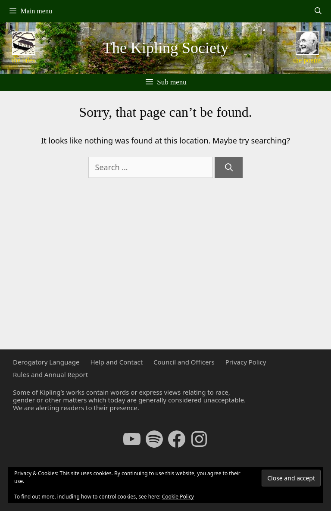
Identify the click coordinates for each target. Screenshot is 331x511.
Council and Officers (184, 362)
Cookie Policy (178, 496)
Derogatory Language (46, 362)
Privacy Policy (245, 362)
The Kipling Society (165, 47)
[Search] (229, 167)
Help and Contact (116, 362)
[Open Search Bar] (317, 11)
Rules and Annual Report (50, 374)
